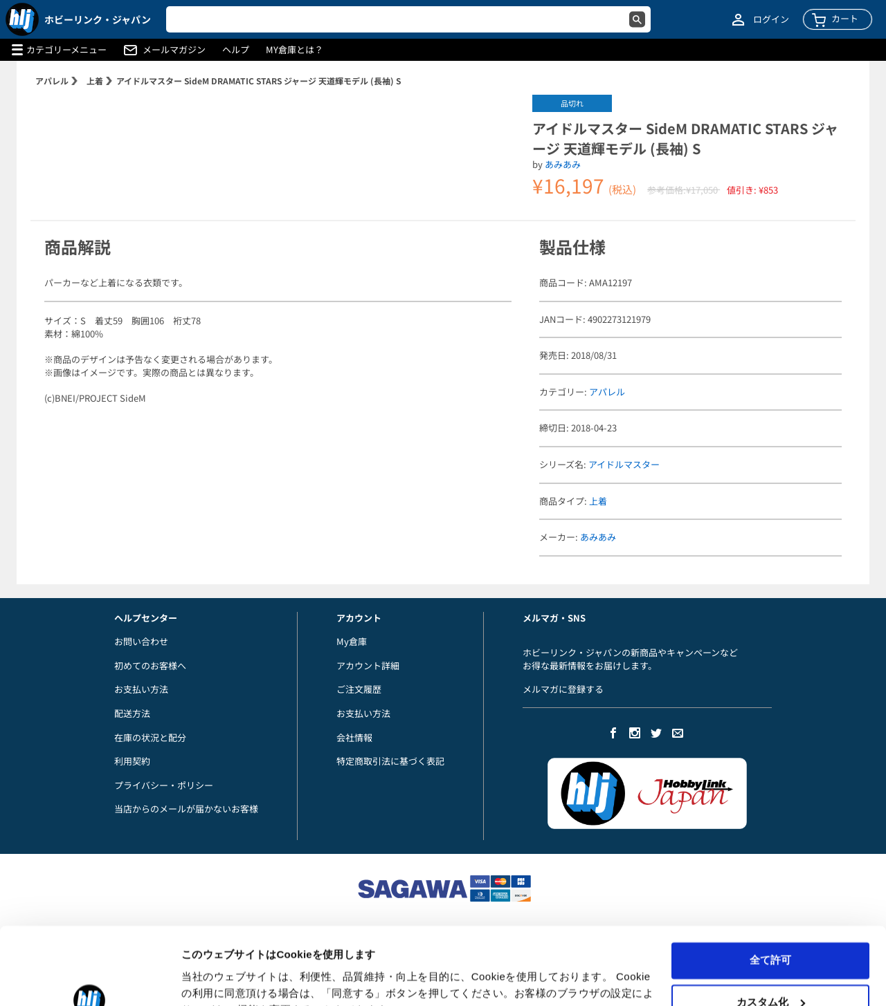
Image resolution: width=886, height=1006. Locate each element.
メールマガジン (174, 50)
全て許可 (770, 891)
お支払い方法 (141, 689)
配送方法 (132, 713)
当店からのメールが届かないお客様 (186, 808)
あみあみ (563, 164)
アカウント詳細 (367, 665)
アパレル (52, 80)
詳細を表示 (207, 979)
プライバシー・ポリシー (163, 785)
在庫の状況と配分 (150, 737)
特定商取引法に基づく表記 (390, 760)
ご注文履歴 (358, 689)
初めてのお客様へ (150, 665)
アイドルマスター (624, 464)
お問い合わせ (141, 641)
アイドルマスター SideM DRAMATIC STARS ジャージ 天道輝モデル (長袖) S (258, 80)
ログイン (771, 19)
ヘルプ (235, 50)
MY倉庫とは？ (294, 50)
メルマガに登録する (563, 689)
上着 (95, 80)
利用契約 (132, 760)
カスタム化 (770, 933)
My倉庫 (351, 641)
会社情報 (354, 737)
